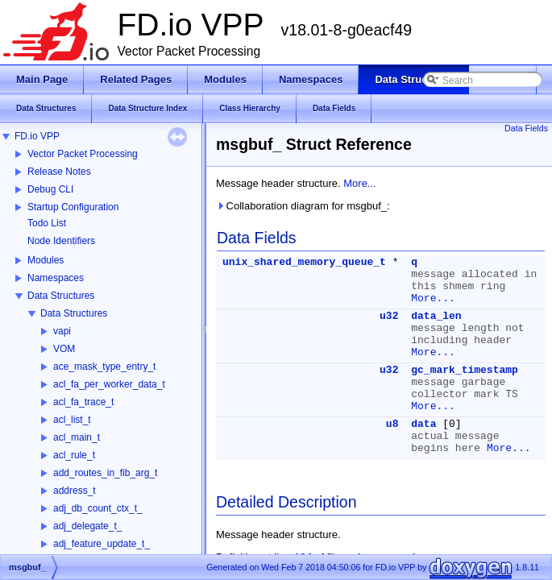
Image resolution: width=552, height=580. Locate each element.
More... (359, 183)
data (423, 424)
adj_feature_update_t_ (101, 543)
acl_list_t (72, 419)
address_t (74, 490)
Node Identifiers (61, 240)
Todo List (46, 223)
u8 (392, 424)
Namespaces (55, 278)
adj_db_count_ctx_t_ (98, 508)
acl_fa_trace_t (83, 402)
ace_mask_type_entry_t (104, 366)
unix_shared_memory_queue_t (304, 262)
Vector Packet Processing (82, 154)
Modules (45, 260)
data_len (436, 316)
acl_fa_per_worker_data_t (109, 384)
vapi (62, 331)
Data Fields (526, 128)
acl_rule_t (74, 455)
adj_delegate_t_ (87, 526)
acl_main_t (76, 437)
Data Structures (60, 295)
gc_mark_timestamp (464, 370)
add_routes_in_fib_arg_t (105, 472)
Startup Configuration (72, 207)
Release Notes (59, 171)
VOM (64, 348)
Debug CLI (50, 189)
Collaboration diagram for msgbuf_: (303, 206)
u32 (389, 316)
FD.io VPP (37, 136)
